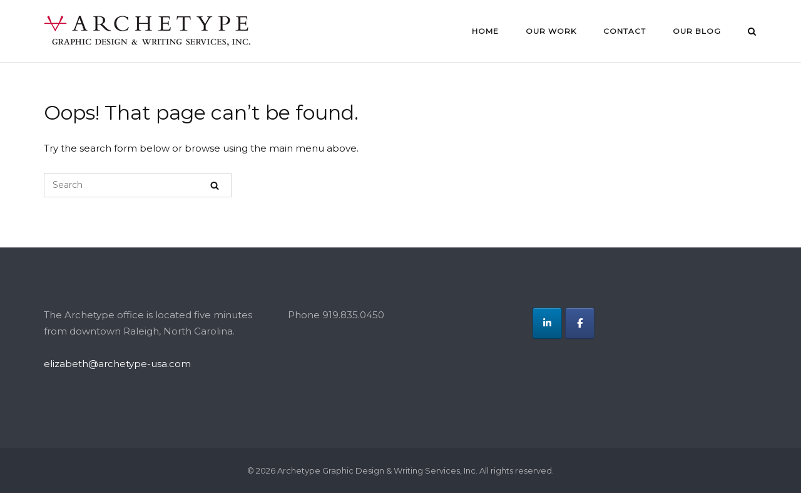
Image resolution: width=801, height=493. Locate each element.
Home (485, 31)
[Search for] (138, 185)
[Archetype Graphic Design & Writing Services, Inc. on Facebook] (579, 323)
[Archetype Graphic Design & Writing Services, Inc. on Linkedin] (547, 323)
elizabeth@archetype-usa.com (117, 364)
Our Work (551, 31)
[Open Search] (752, 32)
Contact (624, 31)
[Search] (215, 185)
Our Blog (697, 31)
